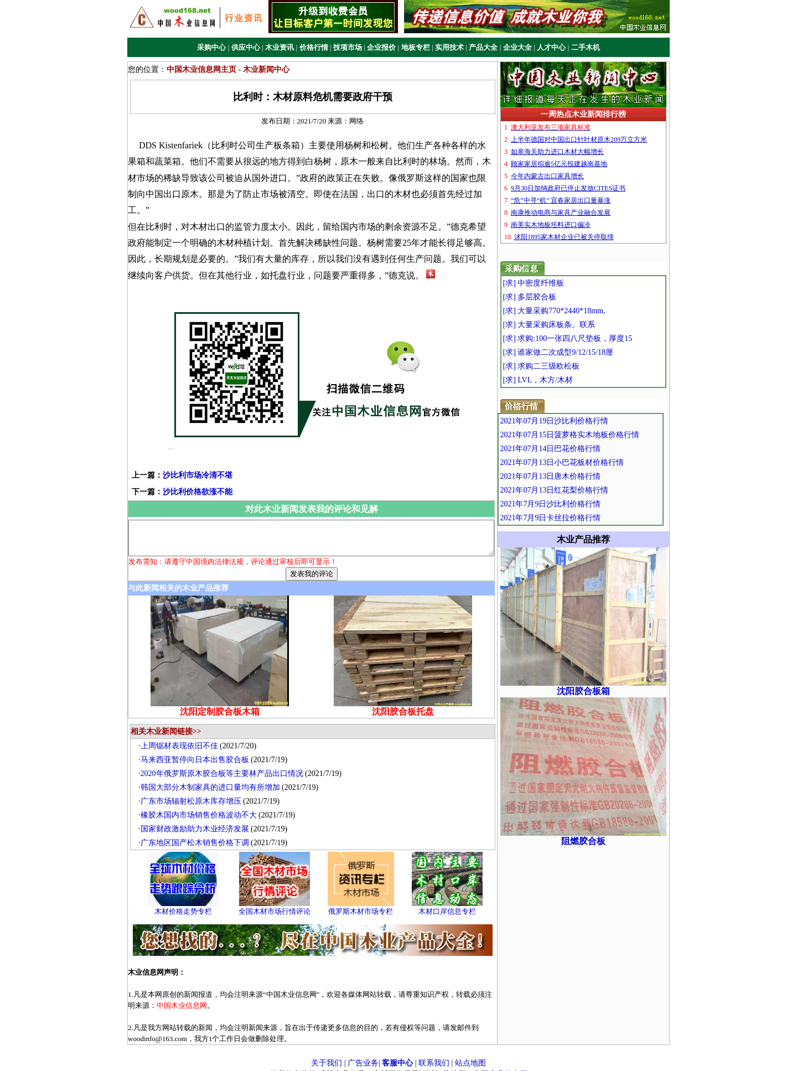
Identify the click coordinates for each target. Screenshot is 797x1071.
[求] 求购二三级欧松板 (562, 366)
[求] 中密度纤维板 (554, 283)
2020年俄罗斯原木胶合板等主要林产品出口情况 (224, 764)
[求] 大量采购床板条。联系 (570, 324)
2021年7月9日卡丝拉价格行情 (574, 518)
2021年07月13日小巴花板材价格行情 (586, 462)
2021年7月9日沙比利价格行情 (574, 504)
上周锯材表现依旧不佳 (182, 736)
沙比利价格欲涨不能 (180, 476)
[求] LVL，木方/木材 (559, 380)
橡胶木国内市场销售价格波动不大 (201, 805)
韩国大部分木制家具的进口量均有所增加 (213, 778)
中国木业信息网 (500, 1065)
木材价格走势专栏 (186, 902)
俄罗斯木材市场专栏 (364, 902)
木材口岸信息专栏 (450, 902)
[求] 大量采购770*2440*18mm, (575, 311)
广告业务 (363, 1053)
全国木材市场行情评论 (277, 902)
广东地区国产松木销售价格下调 (197, 833)
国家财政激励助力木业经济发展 (197, 819)
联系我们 (433, 1053)
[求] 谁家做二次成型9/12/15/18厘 (579, 352)
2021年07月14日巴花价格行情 (574, 448)
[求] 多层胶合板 (550, 297)
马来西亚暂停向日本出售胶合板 (197, 750)
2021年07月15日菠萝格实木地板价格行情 (593, 435)
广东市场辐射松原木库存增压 (193, 792)
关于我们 (326, 1053)
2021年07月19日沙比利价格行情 (578, 421)
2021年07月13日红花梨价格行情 (578, 490)
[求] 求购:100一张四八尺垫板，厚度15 (588, 338)
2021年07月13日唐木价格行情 (574, 476)
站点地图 (470, 1053)
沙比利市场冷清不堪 (180, 459)
